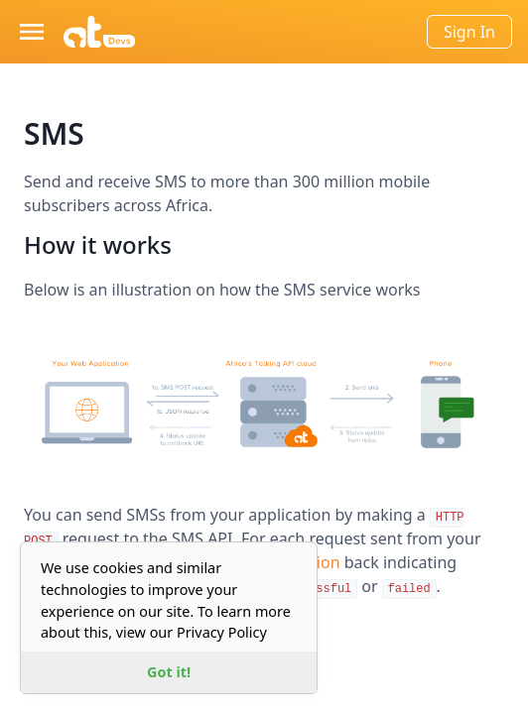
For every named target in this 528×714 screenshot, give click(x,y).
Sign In (469, 32)
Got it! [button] (169, 671)
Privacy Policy (222, 632)
